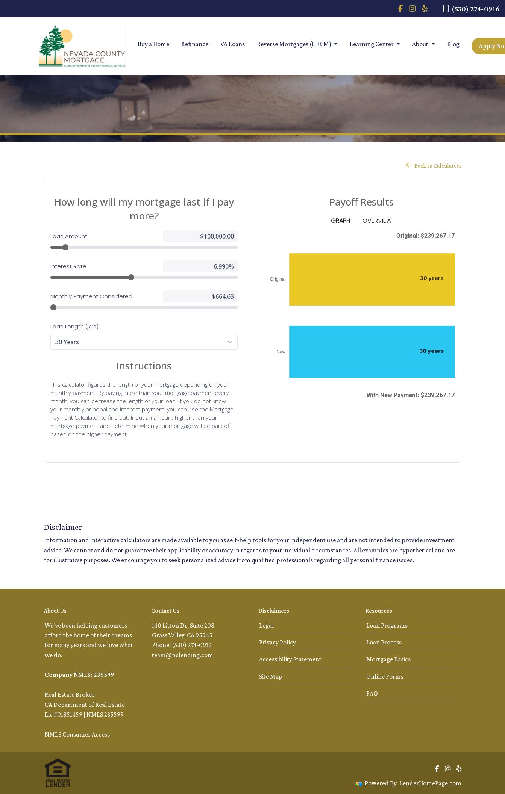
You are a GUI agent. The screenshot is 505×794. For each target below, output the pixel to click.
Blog (453, 44)
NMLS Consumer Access (77, 734)
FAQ (372, 693)
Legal (266, 625)
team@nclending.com (182, 655)
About (420, 44)
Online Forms (384, 676)
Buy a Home (153, 44)
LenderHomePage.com (430, 783)
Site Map (270, 676)
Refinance (194, 44)
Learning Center (372, 44)
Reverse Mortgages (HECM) (294, 44)
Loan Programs (387, 625)
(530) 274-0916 (471, 9)
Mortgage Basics (388, 659)
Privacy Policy (277, 642)
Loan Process (384, 642)
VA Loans (232, 44)
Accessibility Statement (290, 659)
